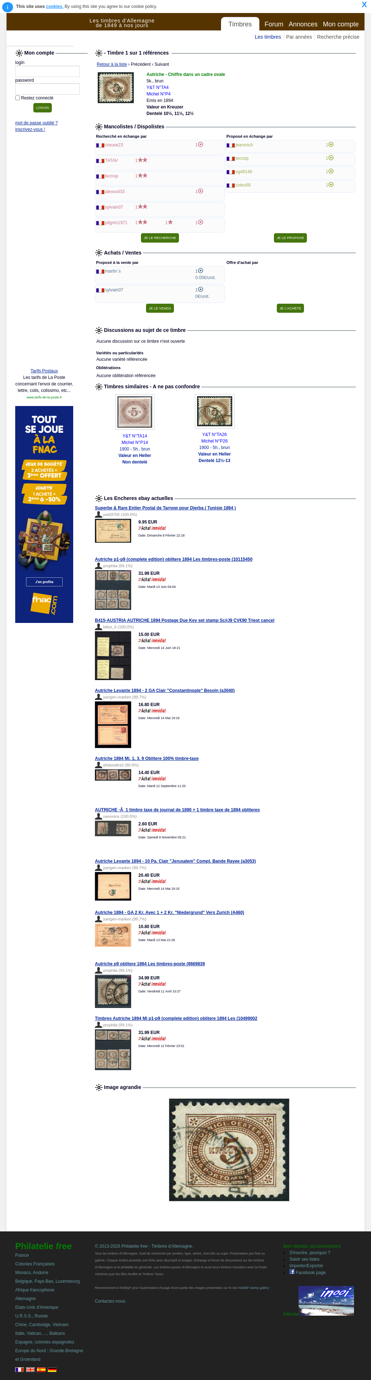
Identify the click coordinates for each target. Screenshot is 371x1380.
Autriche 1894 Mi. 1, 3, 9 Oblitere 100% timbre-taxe (147, 758)
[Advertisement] (44, 252)
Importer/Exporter (306, 1265)
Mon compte (341, 24)
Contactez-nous (110, 1301)
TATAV (111, 160)
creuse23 (114, 145)
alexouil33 (115, 191)
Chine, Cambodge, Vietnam (41, 1324)
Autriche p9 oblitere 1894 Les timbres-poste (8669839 (150, 963)
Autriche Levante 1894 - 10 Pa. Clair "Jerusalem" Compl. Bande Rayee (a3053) (175, 861)
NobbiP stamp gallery (253, 1288)
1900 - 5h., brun (134, 456)
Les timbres (268, 37)
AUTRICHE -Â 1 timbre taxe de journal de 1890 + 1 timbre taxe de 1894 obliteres (177, 809)
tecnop (111, 176)
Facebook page (307, 1272)
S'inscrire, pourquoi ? (309, 1252)
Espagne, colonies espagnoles (44, 1342)
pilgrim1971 (116, 222)
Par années (299, 37)
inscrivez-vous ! (30, 129)
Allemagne (25, 1298)
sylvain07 (114, 207)
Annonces (303, 24)
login (19, 62)
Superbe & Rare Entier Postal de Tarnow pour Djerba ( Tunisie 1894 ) (165, 507)
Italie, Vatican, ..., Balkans (40, 1333)
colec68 (242, 185)
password (24, 80)
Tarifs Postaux (44, 370)
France (22, 1255)
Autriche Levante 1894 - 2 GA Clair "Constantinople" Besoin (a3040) (165, 690)
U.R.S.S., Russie (31, 1316)
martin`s (113, 271)
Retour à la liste (112, 64)
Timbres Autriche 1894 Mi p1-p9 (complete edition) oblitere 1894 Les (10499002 (176, 1018)
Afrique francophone (34, 1290)
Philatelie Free (48, 29)
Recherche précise (338, 37)
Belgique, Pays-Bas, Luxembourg (47, 1281)
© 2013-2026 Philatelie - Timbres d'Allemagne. (144, 1246)
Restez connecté (37, 98)
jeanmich (244, 145)
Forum (273, 24)
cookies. (54, 6)
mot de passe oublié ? (36, 122)
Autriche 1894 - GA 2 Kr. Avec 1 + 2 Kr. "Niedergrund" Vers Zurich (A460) (169, 912)
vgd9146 (243, 171)
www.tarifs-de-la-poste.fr (44, 397)
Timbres (240, 24)
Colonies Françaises (35, 1263)
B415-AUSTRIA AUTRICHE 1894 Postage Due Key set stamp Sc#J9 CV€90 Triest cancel (184, 620)
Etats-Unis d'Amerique (36, 1307)
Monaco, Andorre (31, 1272)
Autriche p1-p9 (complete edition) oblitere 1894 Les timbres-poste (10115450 (174, 559)
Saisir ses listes (304, 1259)
